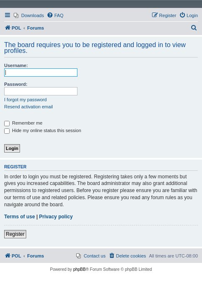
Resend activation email (28, 106)
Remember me (23, 122)
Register (15, 234)
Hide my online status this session (42, 130)
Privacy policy (56, 217)
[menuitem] (29, 15)
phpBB (79, 269)
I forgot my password (25, 99)
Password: (15, 84)
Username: (16, 65)
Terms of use (19, 217)
